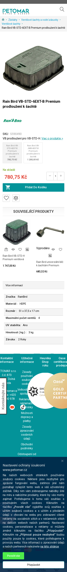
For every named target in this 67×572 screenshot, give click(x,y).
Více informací (14, 285)
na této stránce (49, 559)
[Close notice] (62, 473)
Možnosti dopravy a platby (27, 417)
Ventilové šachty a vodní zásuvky (40, 19)
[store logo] (16, 11)
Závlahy (13, 19)
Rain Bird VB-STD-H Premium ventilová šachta (14, 259)
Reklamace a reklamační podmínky (27, 403)
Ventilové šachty (11, 23)
